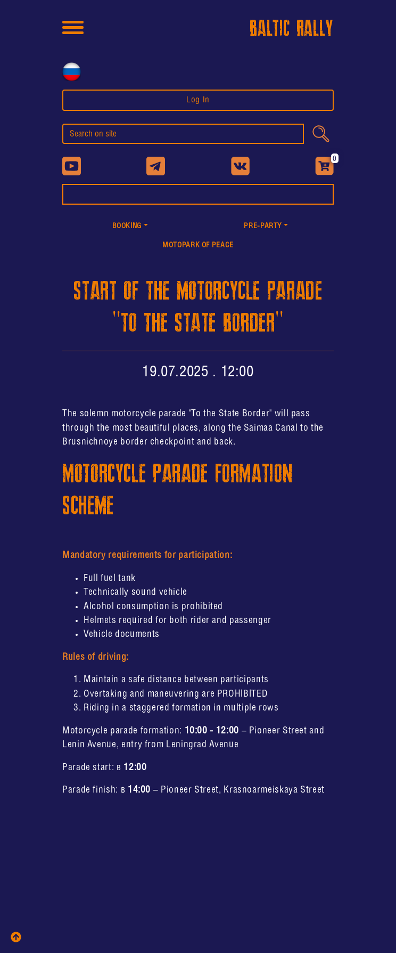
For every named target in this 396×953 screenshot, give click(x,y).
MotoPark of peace (198, 245)
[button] (130, 227)
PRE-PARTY (263, 226)
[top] (16, 937)
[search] (183, 134)
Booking (126, 226)
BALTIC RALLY (292, 29)
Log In (198, 100)
